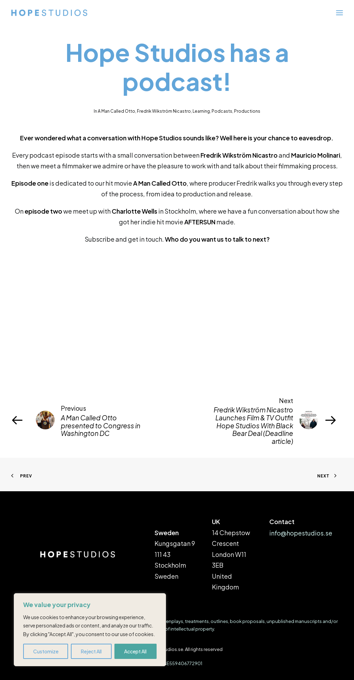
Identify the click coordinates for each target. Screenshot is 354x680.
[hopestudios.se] (49, 12)
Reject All (91, 651)
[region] (90, 630)
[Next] (276, 420)
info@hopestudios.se (300, 533)
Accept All (135, 651)
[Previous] (77, 420)
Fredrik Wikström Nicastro (164, 111)
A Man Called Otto (116, 111)
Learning (201, 111)
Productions (247, 111)
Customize (45, 651)
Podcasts (222, 111)
